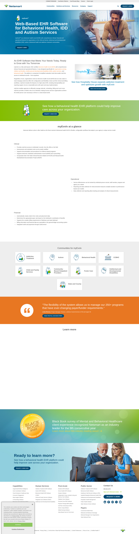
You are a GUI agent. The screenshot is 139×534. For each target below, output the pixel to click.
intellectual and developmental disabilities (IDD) (39, 71)
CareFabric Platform (63, 1)
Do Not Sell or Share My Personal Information (59, 530)
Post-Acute (62, 486)
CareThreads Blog (74, 1)
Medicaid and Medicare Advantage (89, 512)
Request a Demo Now (50, 114)
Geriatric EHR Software (63, 488)
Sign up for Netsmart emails (111, 492)
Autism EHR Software (40, 491)
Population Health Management (88, 499)
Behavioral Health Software (87, 491)
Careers (83, 1)
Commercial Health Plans (87, 510)
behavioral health (18, 73)
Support (90, 6)
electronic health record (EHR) (46, 67)
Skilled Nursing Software (64, 510)
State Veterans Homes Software (88, 504)
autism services (57, 71)
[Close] (32, 509)
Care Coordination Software (19, 491)
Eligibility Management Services (20, 504)
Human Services (42, 486)
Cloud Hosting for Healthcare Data (21, 493)
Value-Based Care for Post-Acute (66, 512)
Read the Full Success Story (53, 316)
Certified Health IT (95, 530)
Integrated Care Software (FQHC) (43, 499)
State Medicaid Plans (86, 517)
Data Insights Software (18, 497)
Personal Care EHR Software (65, 501)
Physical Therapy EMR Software (65, 503)
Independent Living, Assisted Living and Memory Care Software (67, 496)
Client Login (90, 1)
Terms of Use (86, 530)
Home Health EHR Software (64, 491)
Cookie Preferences (76, 530)
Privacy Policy (43, 530)
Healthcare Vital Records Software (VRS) (90, 493)
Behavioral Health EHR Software (43, 493)
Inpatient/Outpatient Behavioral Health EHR (91, 495)
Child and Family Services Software (43, 497)
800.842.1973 (107, 489)
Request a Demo (127, 6)
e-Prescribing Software (18, 499)
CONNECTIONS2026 (51, 1)
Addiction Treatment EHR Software (43, 488)
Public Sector (86, 486)
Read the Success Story (98, 88)
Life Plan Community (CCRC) (65, 505)
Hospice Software (62, 493)
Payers (84, 508)
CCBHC (37, 495)
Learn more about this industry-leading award (75, 431)
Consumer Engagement (18, 495)
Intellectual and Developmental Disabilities (45, 501)
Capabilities (18, 486)
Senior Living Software (63, 507)
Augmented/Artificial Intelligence (20, 488)
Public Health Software (86, 501)
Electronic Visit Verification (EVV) (20, 501)
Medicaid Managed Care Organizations (90, 515)
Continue (18, 529)
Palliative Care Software (63, 499)
